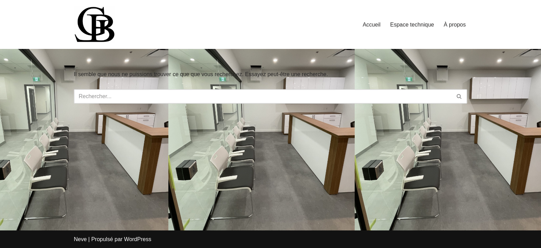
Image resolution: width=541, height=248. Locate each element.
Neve (80, 239)
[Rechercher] (263, 96)
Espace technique (412, 25)
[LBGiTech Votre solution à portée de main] (94, 24)
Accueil (372, 25)
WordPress (137, 239)
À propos (455, 25)
